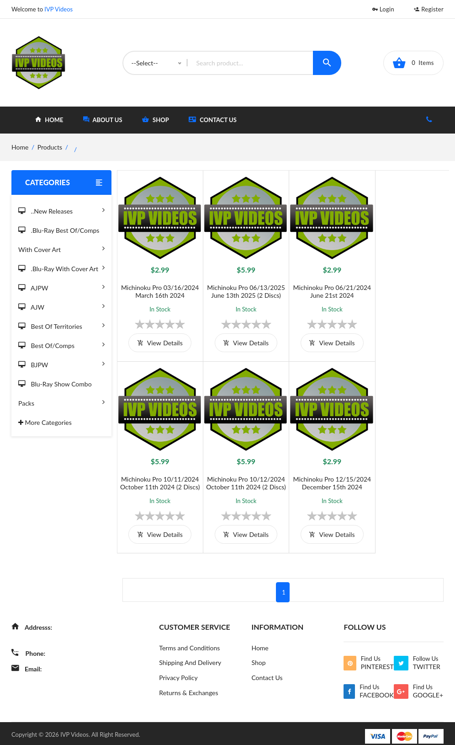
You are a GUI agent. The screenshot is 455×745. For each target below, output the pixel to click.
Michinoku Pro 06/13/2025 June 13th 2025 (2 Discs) (241, 288)
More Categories (45, 422)
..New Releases (61, 210)
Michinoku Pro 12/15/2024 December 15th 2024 (241, 476)
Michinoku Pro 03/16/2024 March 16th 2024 (159, 288)
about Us (102, 119)
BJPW (61, 363)
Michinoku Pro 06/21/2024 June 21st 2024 (325, 288)
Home (259, 641)
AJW (61, 306)
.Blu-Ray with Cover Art (61, 267)
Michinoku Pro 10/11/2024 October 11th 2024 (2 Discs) (407, 288)
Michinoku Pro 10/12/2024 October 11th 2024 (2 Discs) (159, 476)
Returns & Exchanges (188, 687)
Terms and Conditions (189, 641)
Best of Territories (61, 325)
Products (49, 147)
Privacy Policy (178, 671)
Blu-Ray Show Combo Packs (61, 395)
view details (158, 340)
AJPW (61, 287)
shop (155, 119)
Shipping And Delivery (190, 656)
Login (383, 9)
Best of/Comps (61, 344)
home (49, 119)
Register (429, 9)
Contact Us (213, 119)
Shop (258, 656)
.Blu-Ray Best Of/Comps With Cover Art (61, 241)
